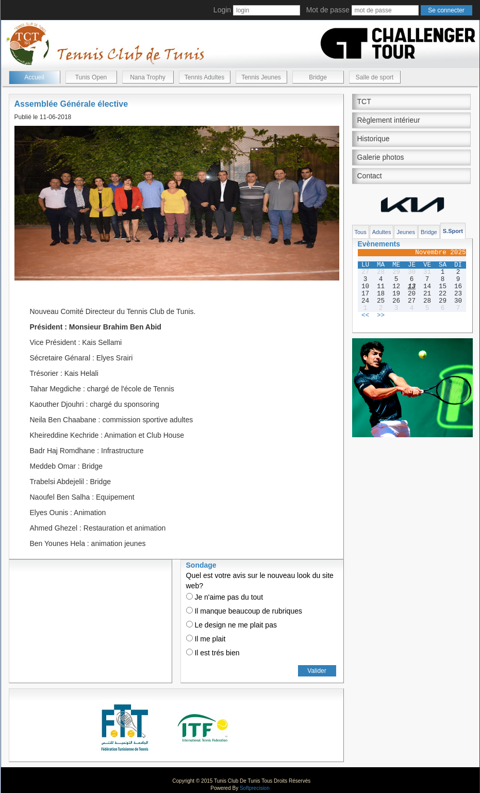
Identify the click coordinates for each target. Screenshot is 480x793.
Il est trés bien (213, 653)
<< (365, 315)
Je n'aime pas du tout (224, 597)
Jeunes (405, 232)
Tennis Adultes (204, 77)
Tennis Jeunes (261, 77)
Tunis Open (91, 77)
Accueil (34, 77)
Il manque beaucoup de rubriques (244, 611)
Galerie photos (380, 157)
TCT (364, 101)
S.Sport (453, 231)
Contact (369, 176)
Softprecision (255, 788)
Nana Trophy (147, 77)
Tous (361, 232)
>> (381, 315)
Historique (373, 139)
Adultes (381, 232)
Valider (316, 670)
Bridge (318, 77)
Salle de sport (374, 77)
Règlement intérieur (388, 120)
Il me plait (206, 639)
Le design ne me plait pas (231, 625)
